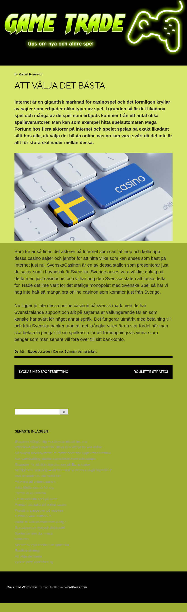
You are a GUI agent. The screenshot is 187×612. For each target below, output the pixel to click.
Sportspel (14, 70)
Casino (127, 62)
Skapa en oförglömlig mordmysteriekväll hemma (51, 450)
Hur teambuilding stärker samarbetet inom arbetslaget (55, 467)
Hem (9, 62)
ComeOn (21, 548)
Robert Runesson (31, 83)
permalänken (87, 360)
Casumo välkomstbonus (33, 525)
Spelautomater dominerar (34, 542)
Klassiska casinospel (75, 62)
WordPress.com (75, 596)
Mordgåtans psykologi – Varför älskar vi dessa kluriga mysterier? (63, 479)
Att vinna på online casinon (35, 490)
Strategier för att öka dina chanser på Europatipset (53, 473)
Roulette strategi (151, 381)
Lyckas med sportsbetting (43, 381)
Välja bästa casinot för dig (34, 496)
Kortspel (146, 62)
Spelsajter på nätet (36, 62)
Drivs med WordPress (22, 596)
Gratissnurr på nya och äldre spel (40, 536)
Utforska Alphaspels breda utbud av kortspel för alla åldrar (58, 456)
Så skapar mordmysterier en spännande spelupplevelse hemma (63, 462)
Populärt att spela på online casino (41, 513)
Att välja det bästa (28, 565)
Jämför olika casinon (30, 502)
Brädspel (107, 62)
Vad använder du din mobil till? (38, 485)
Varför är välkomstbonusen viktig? (40, 531)
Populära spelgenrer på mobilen (39, 519)
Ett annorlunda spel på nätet (36, 508)
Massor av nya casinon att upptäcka (42, 553)
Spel (182, 62)
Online (167, 62)
